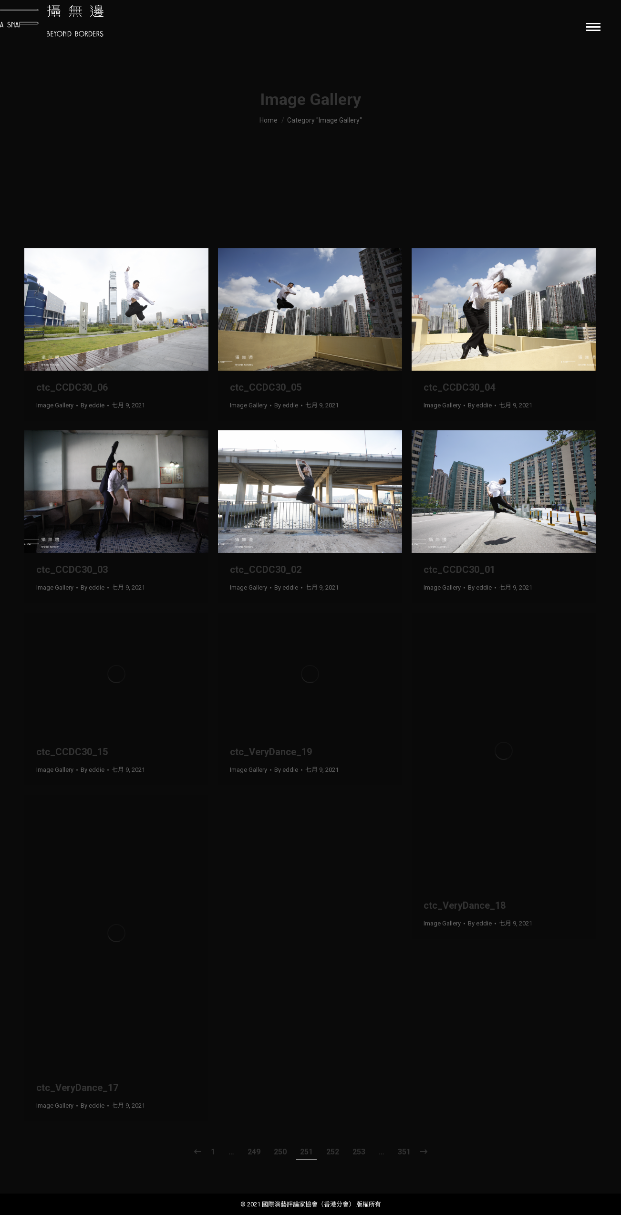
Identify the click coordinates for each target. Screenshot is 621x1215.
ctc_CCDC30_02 (265, 569)
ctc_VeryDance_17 (77, 1087)
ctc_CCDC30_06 (72, 387)
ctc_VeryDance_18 (465, 905)
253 (358, 1151)
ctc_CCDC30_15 (72, 752)
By (92, 405)
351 (404, 1151)
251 (306, 1151)
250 (280, 1151)
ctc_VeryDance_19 (271, 752)
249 (254, 1151)
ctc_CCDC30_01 (459, 569)
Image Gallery (54, 405)
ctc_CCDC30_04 (459, 387)
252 (332, 1151)
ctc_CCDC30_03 (72, 569)
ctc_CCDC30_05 (265, 387)
